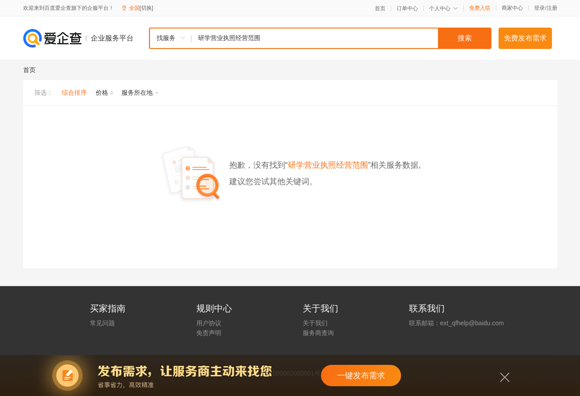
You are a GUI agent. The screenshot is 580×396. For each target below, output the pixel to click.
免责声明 (208, 332)
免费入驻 (480, 8)
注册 (552, 8)
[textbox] (341, 38)
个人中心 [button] (443, 8)
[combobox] (320, 38)
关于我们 (315, 323)
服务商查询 (318, 332)
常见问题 (102, 323)
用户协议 (208, 323)
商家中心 (512, 8)
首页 (380, 8)
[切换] (147, 8)
